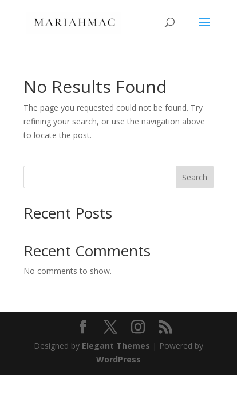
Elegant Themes (116, 345)
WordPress (118, 359)
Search (194, 177)
